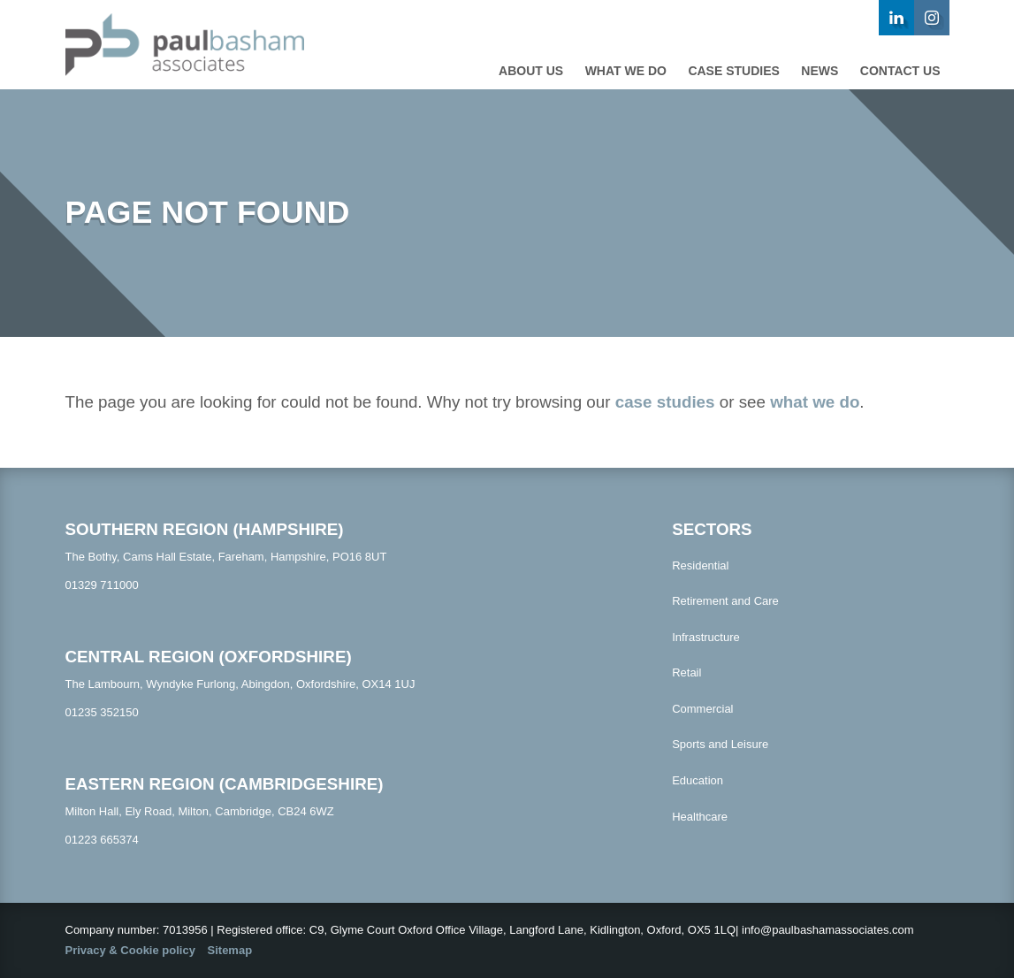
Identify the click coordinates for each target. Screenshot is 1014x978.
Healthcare (700, 816)
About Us (531, 71)
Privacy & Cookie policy (130, 950)
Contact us (900, 71)
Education (697, 780)
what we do (814, 402)
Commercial (702, 708)
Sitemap (230, 950)
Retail (686, 672)
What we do (626, 71)
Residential (700, 565)
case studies (665, 402)
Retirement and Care (725, 600)
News (819, 71)
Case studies (733, 71)
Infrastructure (706, 637)
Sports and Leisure (720, 744)
